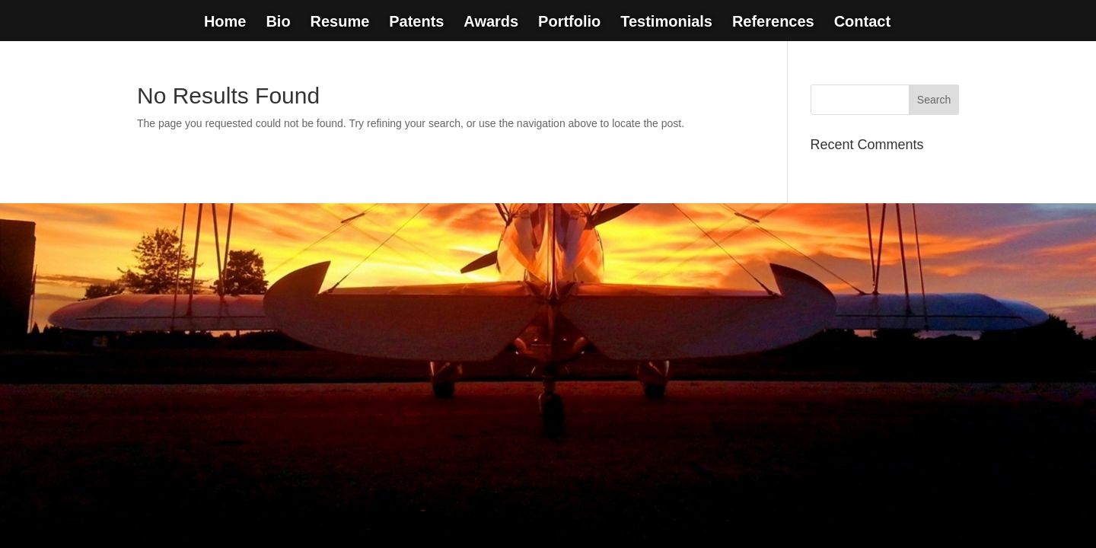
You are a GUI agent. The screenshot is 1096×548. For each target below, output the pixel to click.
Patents (416, 23)
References (773, 23)
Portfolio (569, 23)
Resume (339, 23)
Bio (278, 23)
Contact (862, 23)
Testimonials (666, 23)
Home (225, 23)
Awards (491, 23)
